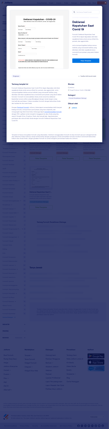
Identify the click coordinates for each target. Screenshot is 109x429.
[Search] (74, 12)
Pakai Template (86, 61)
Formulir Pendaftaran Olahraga (77, 98)
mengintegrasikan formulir (53, 112)
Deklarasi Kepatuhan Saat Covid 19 (83, 25)
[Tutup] (106, 3)
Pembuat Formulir (23, 107)
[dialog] (54, 214)
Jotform (74, 108)
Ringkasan (16, 76)
